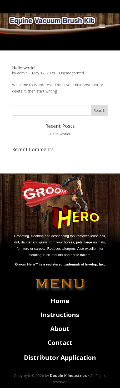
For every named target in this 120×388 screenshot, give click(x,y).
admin (22, 72)
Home (60, 301)
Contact (60, 342)
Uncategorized (71, 72)
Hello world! (23, 68)
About (59, 328)
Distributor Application (60, 357)
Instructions (60, 314)
